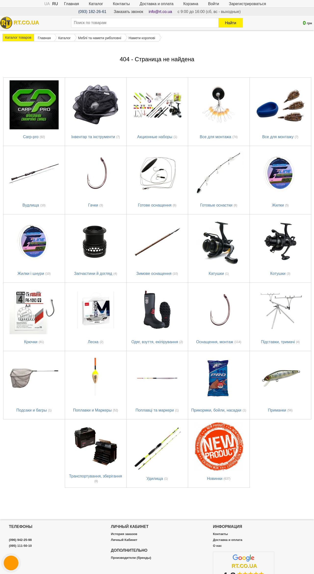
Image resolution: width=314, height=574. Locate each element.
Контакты (121, 4)
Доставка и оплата (156, 4)
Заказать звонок (128, 12)
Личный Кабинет (124, 540)
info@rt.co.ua (160, 12)
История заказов (124, 534)
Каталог (96, 4)
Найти (230, 23)
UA (47, 4)
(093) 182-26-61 (92, 12)
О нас (217, 546)
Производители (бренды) (131, 558)
